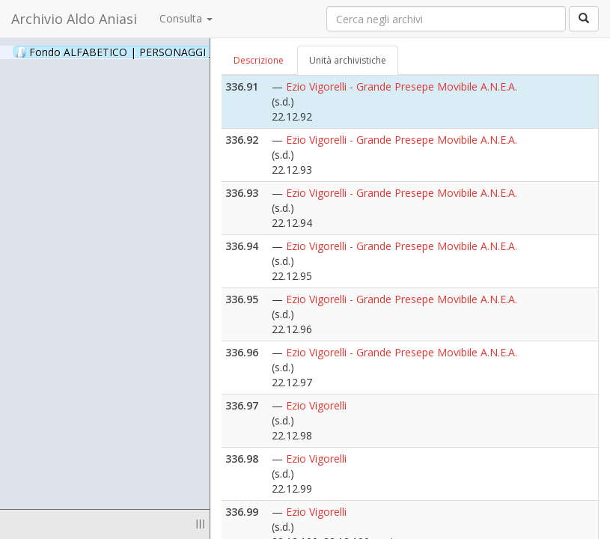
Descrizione (259, 60)
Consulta (186, 18)
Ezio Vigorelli (316, 405)
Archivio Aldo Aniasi (74, 19)
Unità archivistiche (347, 60)
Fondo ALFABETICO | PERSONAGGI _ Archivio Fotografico (181, 52)
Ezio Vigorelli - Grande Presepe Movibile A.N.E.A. (401, 86)
